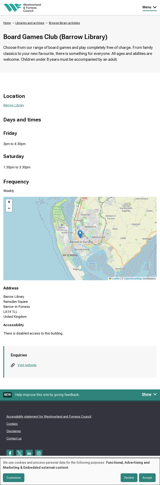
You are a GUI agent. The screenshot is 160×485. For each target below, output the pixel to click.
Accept (147, 477)
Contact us (14, 438)
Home (7, 23)
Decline (129, 477)
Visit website (27, 365)
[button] (80, 234)
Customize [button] (13, 477)
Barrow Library (13, 105)
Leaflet (114, 278)
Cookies (12, 424)
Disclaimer (13, 431)
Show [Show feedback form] (149, 394)
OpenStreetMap (133, 278)
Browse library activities (64, 23)
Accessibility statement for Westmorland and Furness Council (48, 416)
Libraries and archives (29, 23)
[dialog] (80, 471)
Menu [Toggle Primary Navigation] (149, 7)
